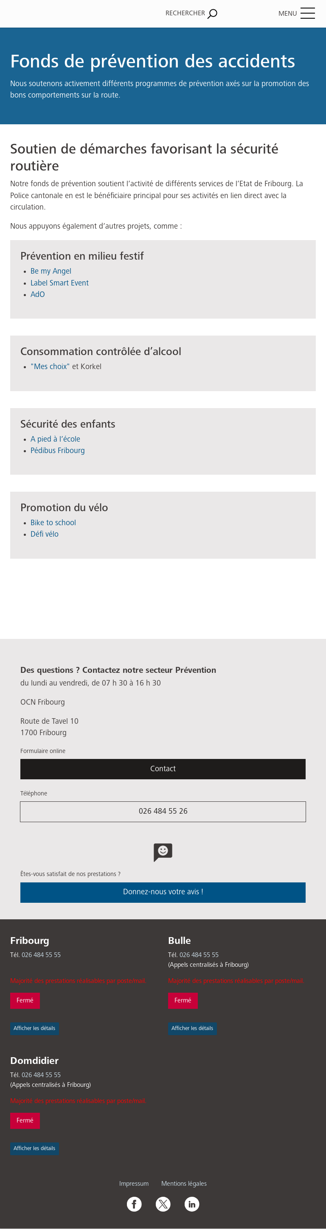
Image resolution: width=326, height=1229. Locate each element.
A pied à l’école (55, 439)
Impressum (134, 1184)
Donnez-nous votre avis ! (163, 892)
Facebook (134, 1204)
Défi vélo (45, 534)
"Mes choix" (50, 367)
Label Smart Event (60, 283)
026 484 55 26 (163, 811)
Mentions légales (184, 1184)
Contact (163, 769)
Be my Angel (51, 271)
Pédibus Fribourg (58, 451)
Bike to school (53, 523)
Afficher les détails (34, 1028)
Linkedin (192, 1204)
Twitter (163, 1204)
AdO (38, 295)
